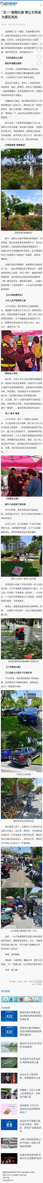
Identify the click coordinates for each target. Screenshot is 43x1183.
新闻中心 (38, 981)
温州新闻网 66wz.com (21, 975)
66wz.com (7, 1175)
